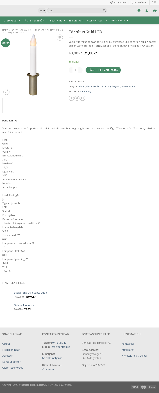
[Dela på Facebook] (71, 98)
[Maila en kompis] (82, 98)
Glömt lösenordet (12, 367)
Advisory (68, 384)
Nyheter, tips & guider (134, 355)
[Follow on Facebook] (152, 2)
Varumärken (119, 20)
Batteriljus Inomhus (100, 86)
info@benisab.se (60, 347)
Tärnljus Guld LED (14, 32)
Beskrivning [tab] (9, 121)
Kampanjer (128, 343)
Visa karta (48, 369)
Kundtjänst (128, 349)
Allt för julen (84, 86)
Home (5, 30)
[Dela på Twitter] (77, 98)
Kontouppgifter (11, 361)
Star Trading (85, 91)
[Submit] (104, 10)
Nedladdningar (11, 349)
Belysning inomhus (21, 30)
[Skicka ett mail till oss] (155, 2)
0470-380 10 (59, 342)
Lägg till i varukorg (103, 70)
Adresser (7, 355)
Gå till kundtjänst (52, 358)
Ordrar (6, 343)
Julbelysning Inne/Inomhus (49, 30)
